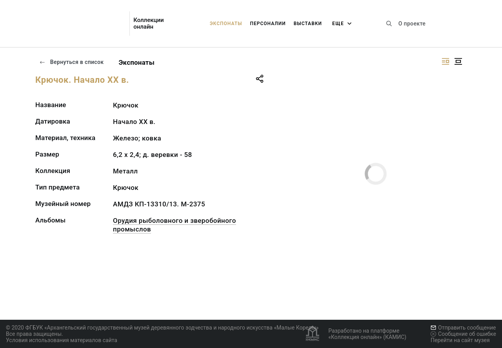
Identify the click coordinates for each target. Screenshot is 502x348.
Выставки (308, 23)
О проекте (412, 23)
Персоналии (268, 23)
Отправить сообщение (463, 327)
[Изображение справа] (445, 61)
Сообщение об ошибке (463, 334)
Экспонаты (226, 23)
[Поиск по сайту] (389, 23)
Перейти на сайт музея (460, 340)
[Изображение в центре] (458, 61)
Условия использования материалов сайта (61, 340)
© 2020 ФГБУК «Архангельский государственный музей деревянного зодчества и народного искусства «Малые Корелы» (162, 327)
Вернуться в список (71, 62)
